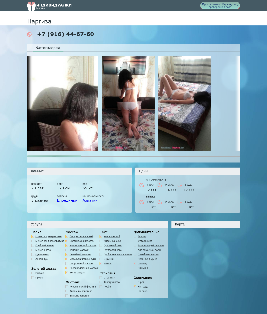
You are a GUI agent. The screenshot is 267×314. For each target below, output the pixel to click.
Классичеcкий (112, 236)
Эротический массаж (82, 241)
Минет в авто (43, 250)
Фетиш (107, 263)
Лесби (107, 286)
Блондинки (67, 200)
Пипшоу (142, 263)
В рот (141, 282)
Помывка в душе (147, 259)
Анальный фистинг (81, 291)
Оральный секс (113, 245)
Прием (39, 277)
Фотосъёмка (145, 241)
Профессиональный (81, 236)
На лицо (142, 291)
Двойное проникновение (118, 254)
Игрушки (109, 259)
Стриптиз (109, 277)
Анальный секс (112, 241)
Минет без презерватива (50, 241)
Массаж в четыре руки (83, 259)
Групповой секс (113, 250)
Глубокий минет (45, 245)
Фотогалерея (48, 47)
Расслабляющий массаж (84, 268)
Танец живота (112, 282)
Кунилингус (42, 254)
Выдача (40, 273)
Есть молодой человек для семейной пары (151, 247)
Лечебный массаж (80, 254)
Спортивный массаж (82, 263)
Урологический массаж (83, 245)
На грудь (143, 286)
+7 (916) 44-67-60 (60, 34)
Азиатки (90, 200)
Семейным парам (148, 254)
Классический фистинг (83, 286)
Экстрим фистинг (80, 295)
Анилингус (42, 259)
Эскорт (142, 236)
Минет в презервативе (49, 236)
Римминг (143, 268)
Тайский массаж (79, 250)
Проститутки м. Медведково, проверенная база (220, 5)
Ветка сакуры (77, 272)
